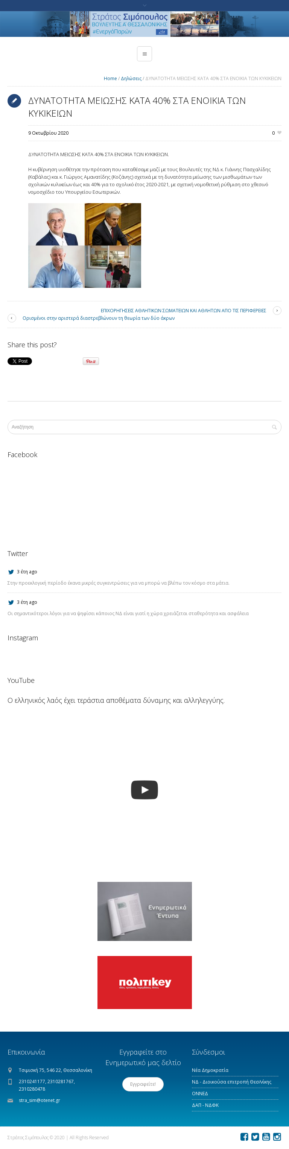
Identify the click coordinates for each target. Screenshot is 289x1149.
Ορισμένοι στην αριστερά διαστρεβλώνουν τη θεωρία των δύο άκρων (99, 318)
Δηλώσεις (131, 78)
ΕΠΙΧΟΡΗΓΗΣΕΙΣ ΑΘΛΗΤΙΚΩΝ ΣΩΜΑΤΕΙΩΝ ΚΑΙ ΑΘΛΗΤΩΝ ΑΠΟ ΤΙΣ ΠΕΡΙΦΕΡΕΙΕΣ (183, 310)
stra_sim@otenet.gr (39, 1100)
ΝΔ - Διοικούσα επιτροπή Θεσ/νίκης (231, 1082)
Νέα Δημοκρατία (210, 1070)
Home (110, 78)
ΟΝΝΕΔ (200, 1093)
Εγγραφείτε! (143, 1084)
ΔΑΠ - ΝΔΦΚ (205, 1105)
